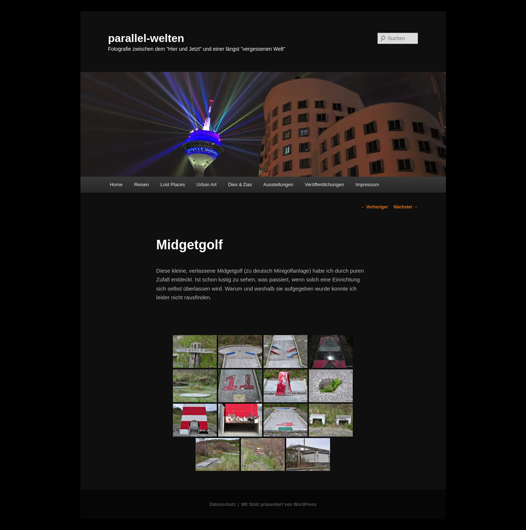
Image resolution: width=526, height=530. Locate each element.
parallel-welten (146, 38)
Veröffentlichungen (324, 184)
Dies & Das (240, 184)
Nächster (406, 207)
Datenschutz (222, 504)
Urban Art (207, 184)
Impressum (367, 184)
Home (116, 184)
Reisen (141, 184)
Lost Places (172, 184)
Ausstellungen (279, 184)
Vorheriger (374, 207)
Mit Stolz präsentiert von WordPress (279, 504)
